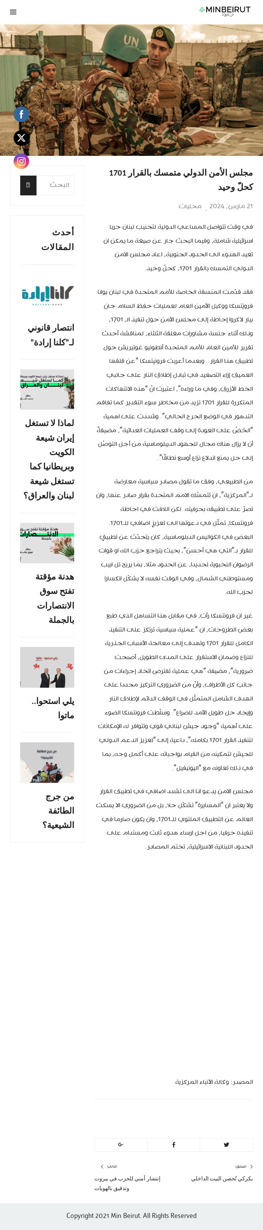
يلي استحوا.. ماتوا (52, 708)
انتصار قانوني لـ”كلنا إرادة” (51, 335)
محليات (190, 206)
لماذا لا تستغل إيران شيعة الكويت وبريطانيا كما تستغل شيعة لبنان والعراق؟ (48, 459)
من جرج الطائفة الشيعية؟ (58, 811)
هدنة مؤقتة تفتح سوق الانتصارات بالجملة (54, 598)
